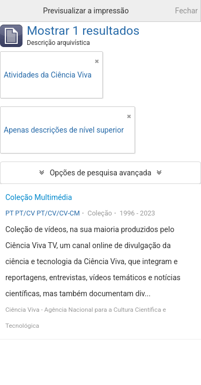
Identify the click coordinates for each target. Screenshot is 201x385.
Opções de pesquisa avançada (101, 172)
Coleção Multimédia (38, 197)
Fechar (186, 10)
